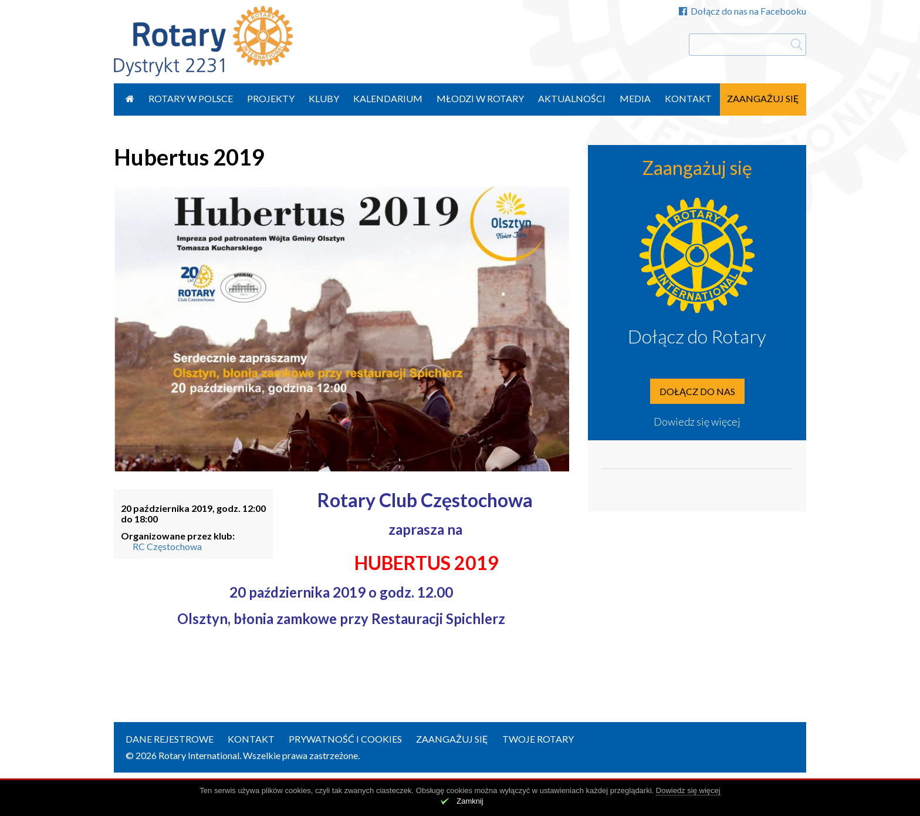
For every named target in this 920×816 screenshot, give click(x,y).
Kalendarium (387, 98)
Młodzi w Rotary (480, 98)
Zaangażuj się (763, 98)
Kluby (324, 98)
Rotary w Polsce (190, 98)
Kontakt (688, 98)
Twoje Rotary (538, 738)
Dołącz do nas (697, 391)
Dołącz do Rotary (697, 336)
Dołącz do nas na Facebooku (742, 10)
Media (635, 98)
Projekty (271, 98)
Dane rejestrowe (170, 738)
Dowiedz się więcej (697, 421)
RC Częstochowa (167, 546)
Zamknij (469, 801)
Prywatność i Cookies (345, 738)
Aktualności (572, 98)
